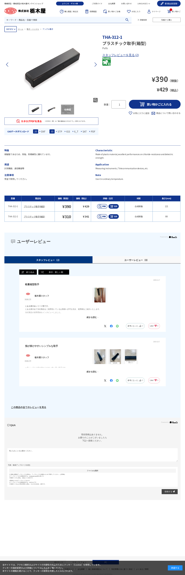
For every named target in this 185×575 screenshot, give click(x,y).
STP (60, 131)
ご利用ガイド (97, 3)
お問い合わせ (126, 3)
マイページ (156, 11)
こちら (45, 567)
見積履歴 (93, 11)
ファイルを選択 (92, 470)
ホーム (20, 29)
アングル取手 (48, 29)
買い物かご (175, 11)
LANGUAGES (143, 3)
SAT (85, 131)
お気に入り (136, 11)
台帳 (114, 11)
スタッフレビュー (48, 260)
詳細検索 (143, 20)
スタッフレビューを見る (118, 55)
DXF (43, 131)
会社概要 (111, 3)
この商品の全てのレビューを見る (28, 407)
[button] (95, 64)
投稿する (170, 491)
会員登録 (171, 3)
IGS (68, 131)
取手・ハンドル (33, 29)
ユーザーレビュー (136, 260)
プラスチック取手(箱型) (34, 206)
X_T (76, 131)
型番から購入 (166, 20)
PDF (93, 131)
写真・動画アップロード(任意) (19, 465)
